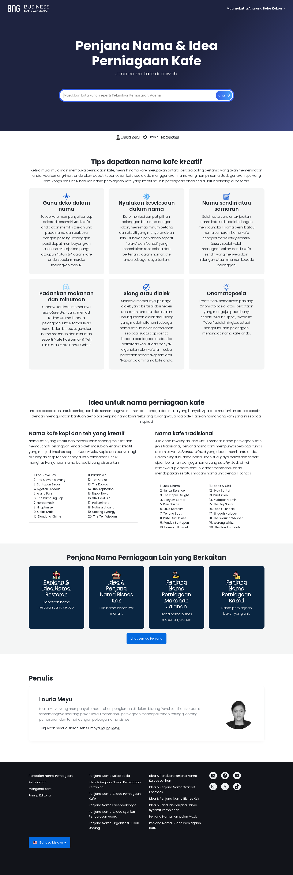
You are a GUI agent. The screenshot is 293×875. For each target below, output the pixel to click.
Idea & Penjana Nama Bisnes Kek (116, 591)
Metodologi (170, 137)
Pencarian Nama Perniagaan (51, 776)
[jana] (224, 95)
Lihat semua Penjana (146, 638)
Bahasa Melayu (48, 842)
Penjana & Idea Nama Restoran (56, 588)
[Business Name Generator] (28, 8)
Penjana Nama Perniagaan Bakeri (236, 591)
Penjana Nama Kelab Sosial (110, 776)
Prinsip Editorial (40, 795)
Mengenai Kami (40, 789)
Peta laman (37, 782)
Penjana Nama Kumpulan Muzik (173, 816)
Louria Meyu (131, 137)
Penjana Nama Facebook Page (112, 805)
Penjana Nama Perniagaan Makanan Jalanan (176, 594)
